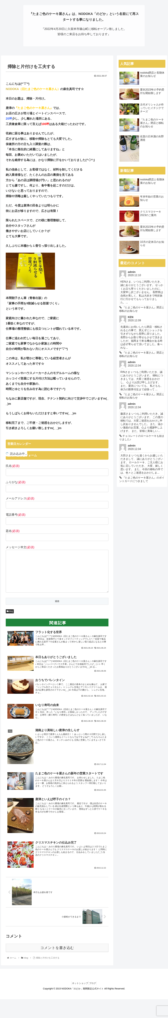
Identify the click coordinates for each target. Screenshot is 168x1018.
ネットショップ (79, 992)
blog (10, 612)
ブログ (93, 992)
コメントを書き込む (57, 957)
